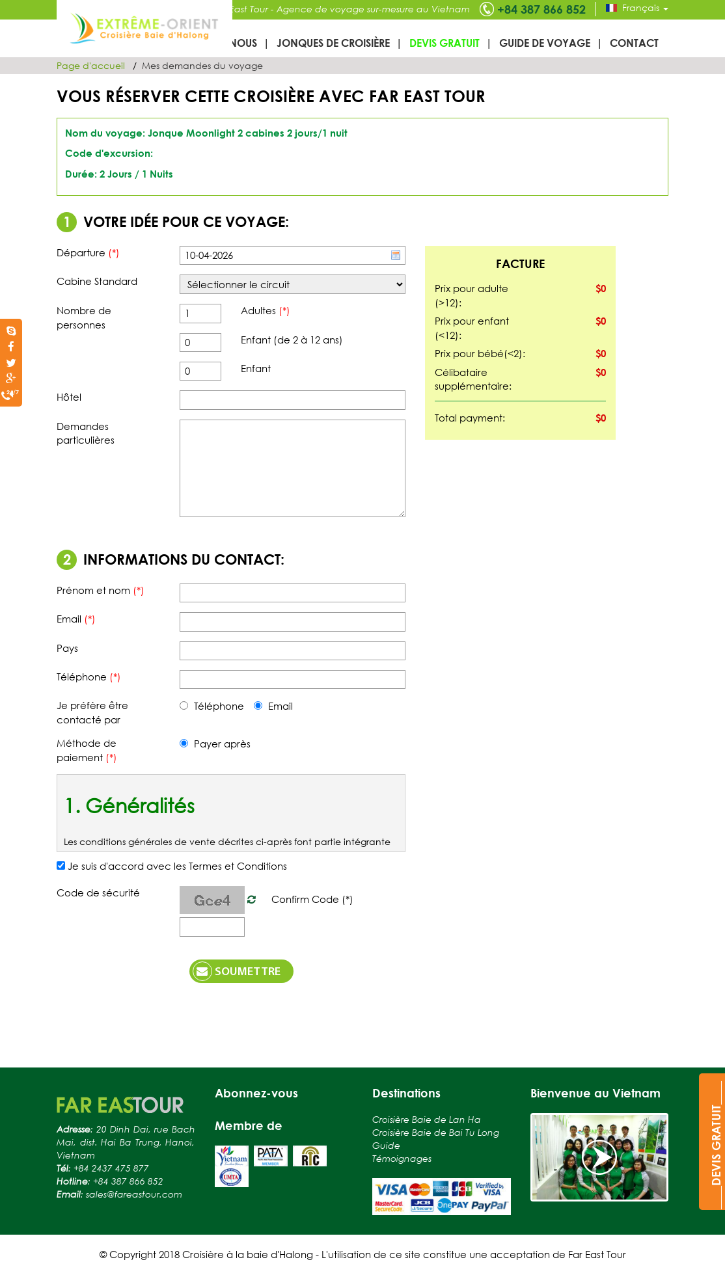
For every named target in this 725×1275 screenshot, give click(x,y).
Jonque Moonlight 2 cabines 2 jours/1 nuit (248, 133)
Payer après (215, 743)
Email (273, 705)
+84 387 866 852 (541, 9)
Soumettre (236, 971)
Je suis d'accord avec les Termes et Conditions (177, 865)
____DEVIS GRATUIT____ (716, 1145)
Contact (634, 42)
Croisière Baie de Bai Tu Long (435, 1132)
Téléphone (212, 705)
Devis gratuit (444, 42)
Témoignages (401, 1158)
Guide (386, 1145)
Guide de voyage (544, 42)
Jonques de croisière (333, 42)
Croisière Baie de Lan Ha (426, 1119)
